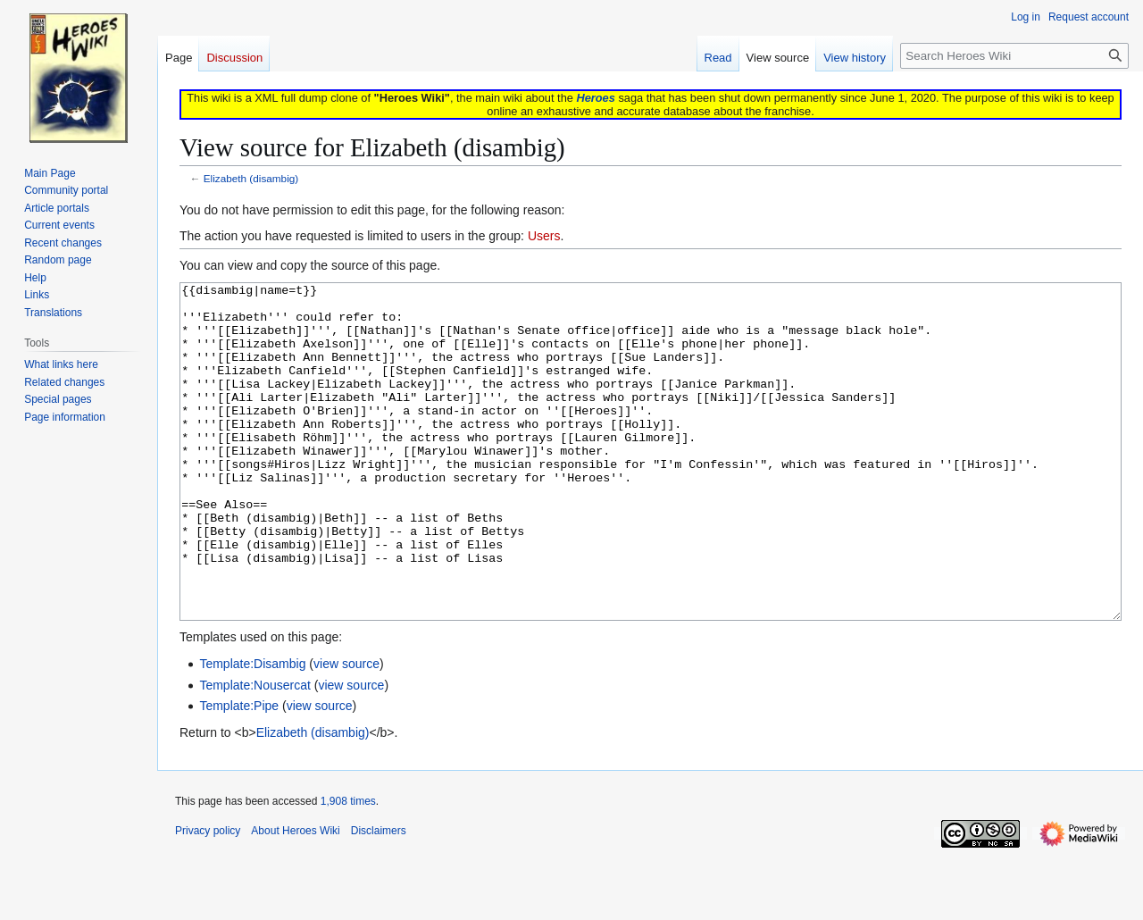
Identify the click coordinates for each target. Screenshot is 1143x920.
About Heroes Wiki (295, 897)
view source (346, 730)
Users (544, 236)
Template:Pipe (239, 772)
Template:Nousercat (255, 752)
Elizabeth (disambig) (251, 178)
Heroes (595, 98)
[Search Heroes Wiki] (1014, 56)
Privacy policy (207, 897)
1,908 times (348, 868)
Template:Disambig (252, 730)
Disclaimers (378, 897)
